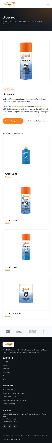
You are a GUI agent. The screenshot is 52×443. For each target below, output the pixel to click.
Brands (5, 365)
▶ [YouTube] (14, 426)
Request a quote (13, 121)
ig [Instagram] (9, 426)
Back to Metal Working (36, 121)
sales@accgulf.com (11, 421)
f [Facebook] (4, 426)
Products (13, 21)
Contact (5, 439)
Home (5, 21)
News (5, 376)
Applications (7, 372)
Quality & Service (14, 439)
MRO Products (24, 21)
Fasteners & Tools (9, 397)
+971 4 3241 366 (10, 419)
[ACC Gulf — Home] (9, 4)
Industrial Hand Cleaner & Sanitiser (15, 400)
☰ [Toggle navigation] (48, 4)
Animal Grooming (9, 404)
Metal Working (37, 21)
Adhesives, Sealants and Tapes (14, 393)
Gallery (5, 379)
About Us (6, 362)
